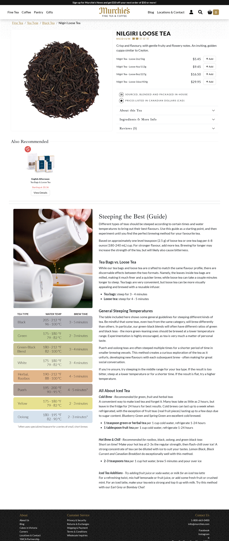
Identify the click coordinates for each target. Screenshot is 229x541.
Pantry (38, 12)
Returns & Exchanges (78, 524)
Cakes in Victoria (28, 527)
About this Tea (131, 110)
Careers (24, 531)
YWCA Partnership (29, 539)
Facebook (204, 530)
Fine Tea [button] (13, 12)
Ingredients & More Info (138, 119)
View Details (40, 192)
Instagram (203, 534)
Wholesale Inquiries (77, 535)
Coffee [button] (26, 12)
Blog (151, 12)
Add (209, 58)
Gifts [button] (49, 12)
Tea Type (32, 23)
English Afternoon (40, 179)
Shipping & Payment (77, 527)
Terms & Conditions (77, 531)
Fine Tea (17, 23)
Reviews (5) (128, 128)
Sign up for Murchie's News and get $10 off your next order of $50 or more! (114, 2)
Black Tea (48, 23)
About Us (24, 520)
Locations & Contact (170, 12)
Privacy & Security (76, 520)
